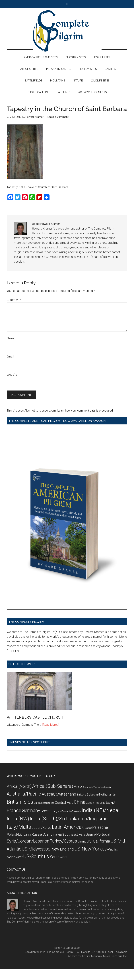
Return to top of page (67, 947)
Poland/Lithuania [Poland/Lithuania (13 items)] (19, 834)
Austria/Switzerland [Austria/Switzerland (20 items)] (59, 794)
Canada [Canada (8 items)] (38, 802)
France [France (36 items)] (14, 810)
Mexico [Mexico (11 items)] (87, 827)
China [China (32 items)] (79, 802)
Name (11, 338)
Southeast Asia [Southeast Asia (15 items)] (73, 834)
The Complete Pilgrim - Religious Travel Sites (67, 31)
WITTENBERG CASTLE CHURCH (35, 717)
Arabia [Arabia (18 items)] (79, 786)
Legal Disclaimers (116, 951)
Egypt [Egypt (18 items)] (110, 802)
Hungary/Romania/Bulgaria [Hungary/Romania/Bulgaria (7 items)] (66, 811)
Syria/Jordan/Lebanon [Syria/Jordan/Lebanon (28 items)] (28, 841)
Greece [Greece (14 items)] (46, 811)
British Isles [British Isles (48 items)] (20, 802)
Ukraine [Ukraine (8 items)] (81, 841)
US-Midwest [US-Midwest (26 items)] (33, 849)
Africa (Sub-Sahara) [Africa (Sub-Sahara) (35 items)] (52, 786)
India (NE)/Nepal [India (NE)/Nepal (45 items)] (100, 810)
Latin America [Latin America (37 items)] (66, 827)
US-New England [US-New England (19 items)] (59, 849)
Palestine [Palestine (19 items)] (100, 827)
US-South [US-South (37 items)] (33, 856)
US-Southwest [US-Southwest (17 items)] (55, 857)
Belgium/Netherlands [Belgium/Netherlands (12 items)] (101, 794)
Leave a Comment (58, 116)
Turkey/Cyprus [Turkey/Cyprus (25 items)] (63, 841)
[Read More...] (50, 724)
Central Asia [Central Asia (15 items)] (64, 802)
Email (10, 356)
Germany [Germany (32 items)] (31, 810)
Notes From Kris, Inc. (115, 956)
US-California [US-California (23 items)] (98, 841)
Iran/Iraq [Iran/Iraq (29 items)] (88, 818)
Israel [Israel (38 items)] (103, 819)
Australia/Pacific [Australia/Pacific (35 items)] (24, 794)
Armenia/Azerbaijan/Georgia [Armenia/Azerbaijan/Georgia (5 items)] (98, 787)
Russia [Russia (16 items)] (37, 834)
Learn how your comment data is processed (85, 410)
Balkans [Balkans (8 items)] (81, 794)
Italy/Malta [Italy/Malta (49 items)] (19, 827)
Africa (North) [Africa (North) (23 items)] (19, 786)
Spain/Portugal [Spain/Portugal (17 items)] (98, 834)
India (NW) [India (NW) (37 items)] (18, 819)
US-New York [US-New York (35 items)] (88, 849)
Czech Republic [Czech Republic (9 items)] (95, 802)
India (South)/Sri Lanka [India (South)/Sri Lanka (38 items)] (54, 819)
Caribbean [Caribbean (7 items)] (48, 803)
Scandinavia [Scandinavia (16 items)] (52, 834)
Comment (14, 300)
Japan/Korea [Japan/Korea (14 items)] (41, 828)
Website (12, 374)
